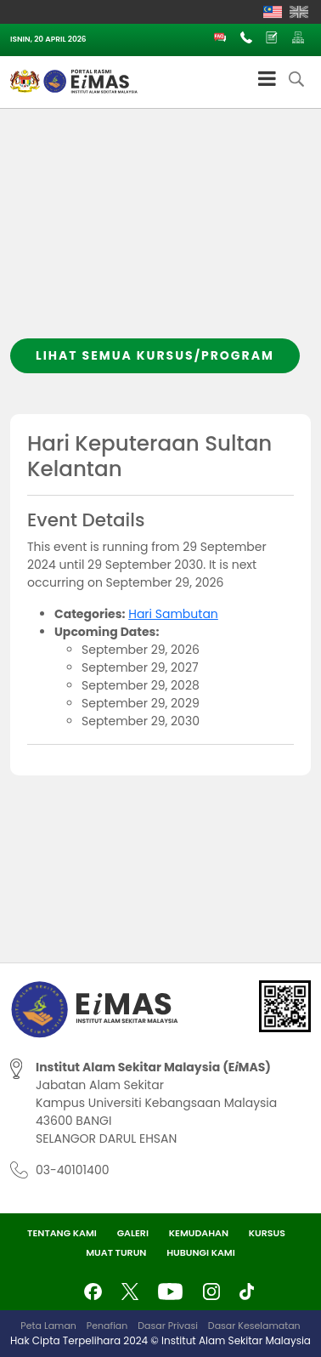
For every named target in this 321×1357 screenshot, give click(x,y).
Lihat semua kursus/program (155, 355)
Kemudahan (198, 1233)
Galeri (133, 1233)
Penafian (107, 1325)
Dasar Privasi (168, 1325)
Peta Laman (48, 1325)
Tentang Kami (62, 1233)
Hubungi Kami (200, 1252)
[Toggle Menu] (267, 78)
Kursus (267, 1233)
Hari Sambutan (173, 613)
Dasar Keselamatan (254, 1325)
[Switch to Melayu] (273, 12)
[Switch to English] (299, 12)
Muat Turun (116, 1252)
